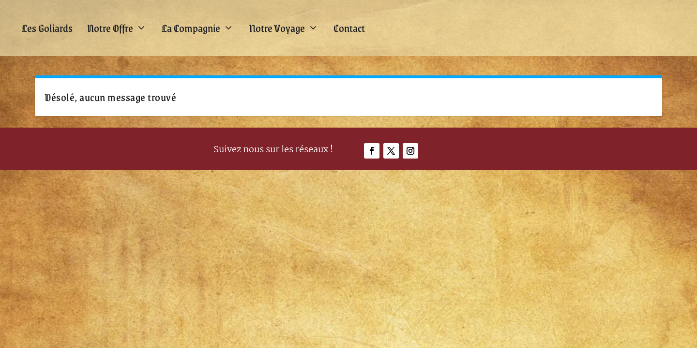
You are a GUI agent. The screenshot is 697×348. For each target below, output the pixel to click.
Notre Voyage (277, 27)
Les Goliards (47, 27)
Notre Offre (110, 27)
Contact (349, 27)
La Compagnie (191, 27)
